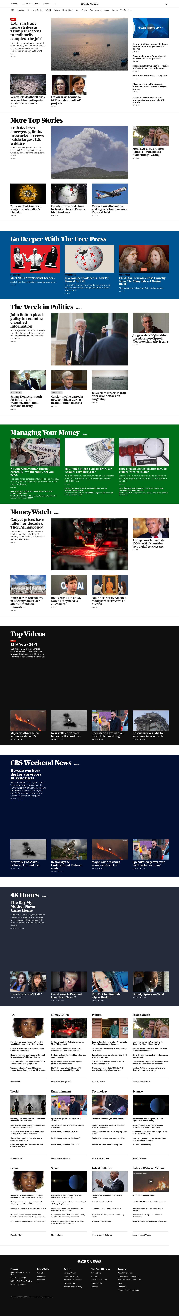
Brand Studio (96, 1283)
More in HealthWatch (141, 1082)
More (79, 309)
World (48, 10)
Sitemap (94, 1287)
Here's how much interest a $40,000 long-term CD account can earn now (86, 489)
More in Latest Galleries (102, 1235)
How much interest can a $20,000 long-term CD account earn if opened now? (89, 494)
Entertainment (95, 10)
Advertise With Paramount (129, 1276)
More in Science (139, 1158)
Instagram (41, 1280)
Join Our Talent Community (129, 1280)
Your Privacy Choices (73, 1280)
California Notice (71, 1276)
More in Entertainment (60, 1158)
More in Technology (100, 1158)
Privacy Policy (70, 1273)
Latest (14, 4)
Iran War (21, 10)
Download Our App (99, 1280)
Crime (106, 10)
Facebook (41, 1276)
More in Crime (16, 1235)
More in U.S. (15, 1082)
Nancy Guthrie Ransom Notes (20, 1273)
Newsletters (96, 1273)
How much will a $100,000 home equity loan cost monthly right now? (31, 492)
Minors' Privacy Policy (73, 1287)
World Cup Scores (17, 1285)
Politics (57, 10)
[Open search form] (166, 4)
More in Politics (98, 1082)
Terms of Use (69, 1283)
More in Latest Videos (142, 1235)
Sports (115, 10)
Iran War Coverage (18, 1278)
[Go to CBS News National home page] (89, 4)
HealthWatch (67, 10)
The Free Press (126, 10)
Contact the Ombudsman (128, 1290)
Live (37, 4)
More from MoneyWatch (61, 1082)
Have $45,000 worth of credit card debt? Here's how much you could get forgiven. (141, 489)
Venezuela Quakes (35, 10)
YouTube (40, 1273)
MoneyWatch (81, 10)
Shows (47, 4)
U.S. (13, 10)
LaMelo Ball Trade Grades (21, 1281)
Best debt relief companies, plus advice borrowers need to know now (143, 494)
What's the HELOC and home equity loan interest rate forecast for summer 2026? (33, 497)
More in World (16, 1158)
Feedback (122, 1287)
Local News (26, 4)
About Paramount (125, 1273)
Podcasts (94, 1276)
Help (120, 1283)
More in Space (57, 1235)
